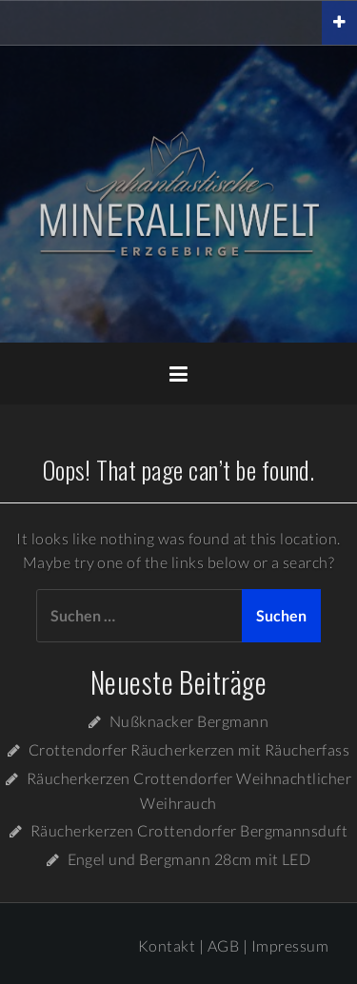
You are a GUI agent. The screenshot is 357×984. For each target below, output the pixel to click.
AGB (223, 945)
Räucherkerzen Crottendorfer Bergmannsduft (189, 830)
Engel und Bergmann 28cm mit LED (189, 859)
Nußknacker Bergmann (188, 721)
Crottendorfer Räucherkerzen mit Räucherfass (189, 749)
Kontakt (166, 945)
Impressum (289, 945)
